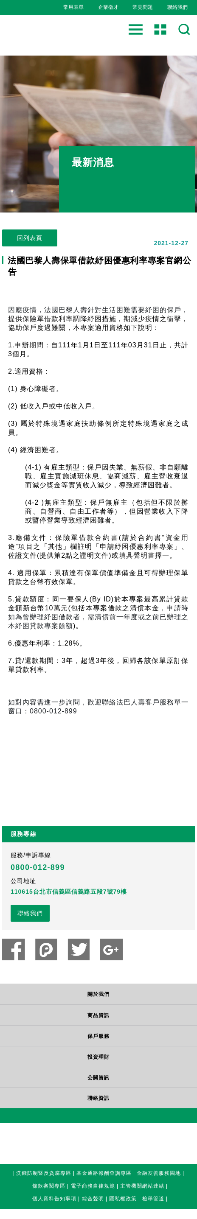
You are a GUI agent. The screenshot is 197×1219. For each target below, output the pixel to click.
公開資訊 (98, 1078)
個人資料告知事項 (54, 1197)
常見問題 (142, 7)
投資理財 (98, 1057)
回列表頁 (29, 238)
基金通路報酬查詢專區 (104, 1172)
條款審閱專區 (48, 1185)
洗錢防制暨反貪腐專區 (43, 1172)
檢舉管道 (153, 1197)
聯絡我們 (177, 7)
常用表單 (73, 7)
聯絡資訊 (98, 1098)
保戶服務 (98, 1036)
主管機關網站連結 (142, 1185)
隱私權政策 (123, 1197)
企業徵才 (108, 7)
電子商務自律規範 (93, 1185)
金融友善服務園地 (159, 1172)
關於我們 (98, 994)
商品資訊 (98, 1015)
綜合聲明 (93, 1197)
